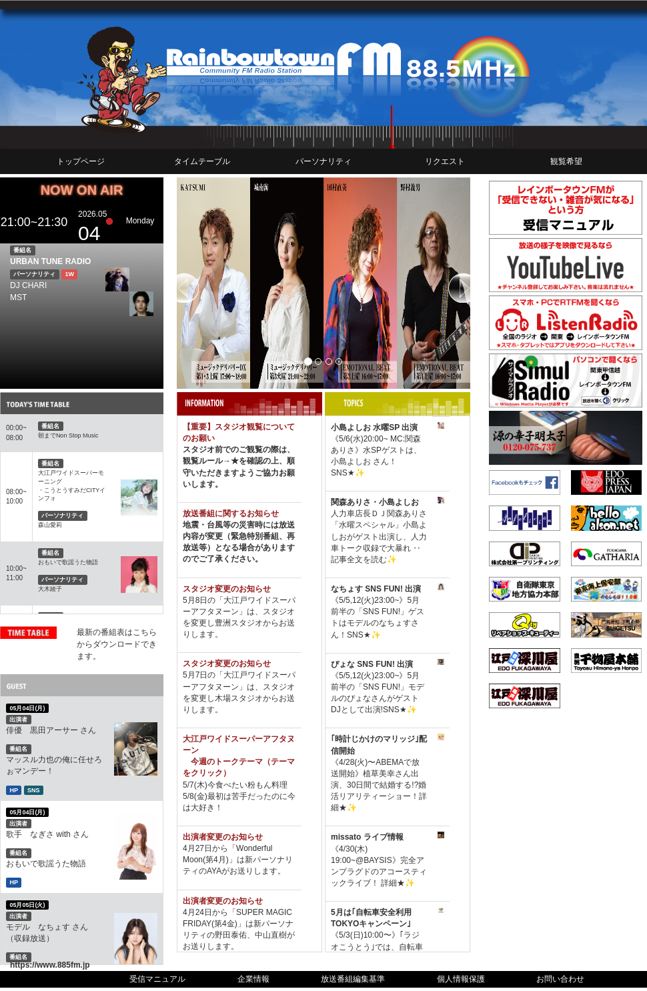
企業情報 (253, 979)
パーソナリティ (323, 161)
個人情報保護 (461, 979)
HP (13, 789)
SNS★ (343, 472)
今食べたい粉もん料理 (247, 785)
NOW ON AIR (82, 190)
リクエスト (445, 161)
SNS (33, 789)
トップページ (81, 161)
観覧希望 (566, 161)
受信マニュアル (157, 979)
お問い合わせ (560, 979)
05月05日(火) (27, 904)
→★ (231, 460)
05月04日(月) (27, 708)
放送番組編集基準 (353, 979)
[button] (199, 283)
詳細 (388, 883)
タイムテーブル (202, 161)
